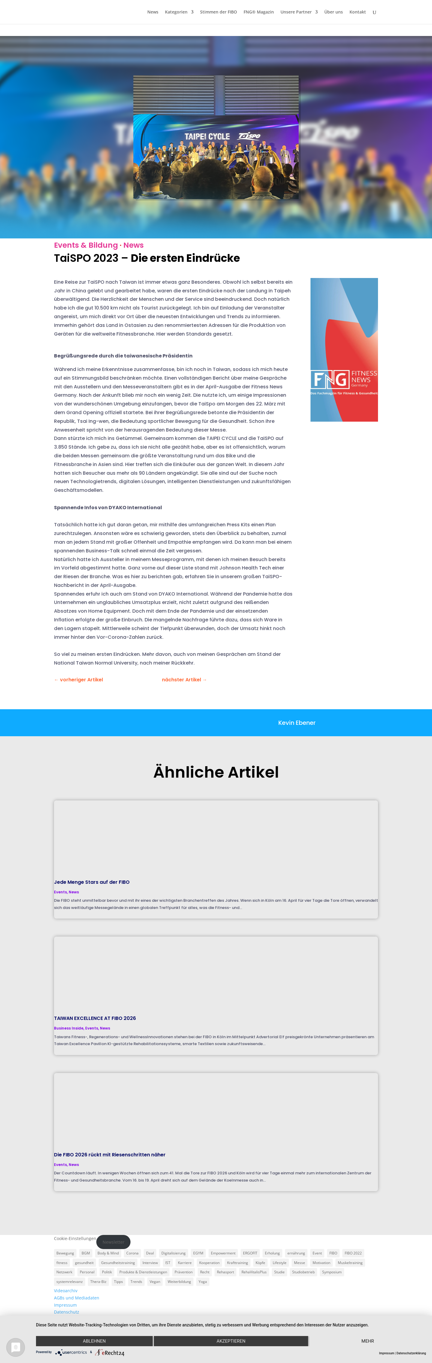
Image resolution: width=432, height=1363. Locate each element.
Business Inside (68, 1028)
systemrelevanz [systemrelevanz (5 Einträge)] (69, 1281)
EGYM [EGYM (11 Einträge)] (198, 1253)
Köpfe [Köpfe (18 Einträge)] (260, 1262)
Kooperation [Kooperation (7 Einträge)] (209, 1262)
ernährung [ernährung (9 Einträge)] (296, 1253)
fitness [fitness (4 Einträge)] (62, 1262)
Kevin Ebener (297, 723)
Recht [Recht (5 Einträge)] (204, 1272)
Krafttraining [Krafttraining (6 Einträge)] (237, 1262)
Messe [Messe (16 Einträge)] (299, 1262)
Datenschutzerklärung (411, 1353)
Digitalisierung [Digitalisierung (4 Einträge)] (173, 1253)
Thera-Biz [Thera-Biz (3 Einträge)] (98, 1281)
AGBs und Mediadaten (76, 1298)
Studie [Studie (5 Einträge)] (279, 1272)
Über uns (333, 12)
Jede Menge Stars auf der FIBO (92, 882)
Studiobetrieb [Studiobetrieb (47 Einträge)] (303, 1272)
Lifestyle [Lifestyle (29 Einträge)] (279, 1262)
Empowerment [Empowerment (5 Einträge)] (223, 1253)
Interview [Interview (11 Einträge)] (150, 1262)
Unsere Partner (296, 12)
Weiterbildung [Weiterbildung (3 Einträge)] (179, 1281)
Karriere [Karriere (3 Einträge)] (185, 1262)
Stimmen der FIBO (218, 12)
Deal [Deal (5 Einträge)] (150, 1253)
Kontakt (358, 12)
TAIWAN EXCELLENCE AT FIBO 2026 (95, 1018)
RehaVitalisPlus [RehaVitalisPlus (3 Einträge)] (254, 1272)
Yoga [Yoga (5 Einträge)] (203, 1281)
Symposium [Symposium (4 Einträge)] (332, 1272)
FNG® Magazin (259, 12)
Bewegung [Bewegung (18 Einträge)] (65, 1253)
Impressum (65, 1305)
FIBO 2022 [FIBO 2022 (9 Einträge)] (353, 1253)
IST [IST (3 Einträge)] (167, 1262)
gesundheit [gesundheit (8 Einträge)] (84, 1262)
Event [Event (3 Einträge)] (317, 1253)
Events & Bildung (86, 245)
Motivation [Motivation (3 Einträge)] (321, 1262)
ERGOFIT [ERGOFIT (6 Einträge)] (250, 1253)
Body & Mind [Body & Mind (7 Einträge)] (108, 1253)
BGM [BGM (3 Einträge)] (86, 1253)
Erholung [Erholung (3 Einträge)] (272, 1253)
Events (60, 892)
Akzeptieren (231, 1341)
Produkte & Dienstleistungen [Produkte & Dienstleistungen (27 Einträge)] (143, 1272)
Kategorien (176, 12)
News (152, 12)
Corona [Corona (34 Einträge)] (132, 1253)
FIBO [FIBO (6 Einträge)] (333, 1253)
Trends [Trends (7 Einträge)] (136, 1281)
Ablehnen (94, 1341)
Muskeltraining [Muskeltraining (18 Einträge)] (350, 1262)
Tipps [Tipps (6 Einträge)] (118, 1281)
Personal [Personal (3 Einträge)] (87, 1272)
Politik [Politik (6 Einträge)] (107, 1272)
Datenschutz (66, 1312)
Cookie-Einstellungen (75, 1238)
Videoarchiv (65, 1290)
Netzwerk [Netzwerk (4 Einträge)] (64, 1272)
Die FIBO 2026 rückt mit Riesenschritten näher (110, 1154)
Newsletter (113, 1242)
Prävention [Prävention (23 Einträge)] (184, 1272)
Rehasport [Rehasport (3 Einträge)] (225, 1272)
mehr (368, 1341)
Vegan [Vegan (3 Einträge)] (155, 1281)
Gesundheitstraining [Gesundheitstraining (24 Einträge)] (118, 1262)
